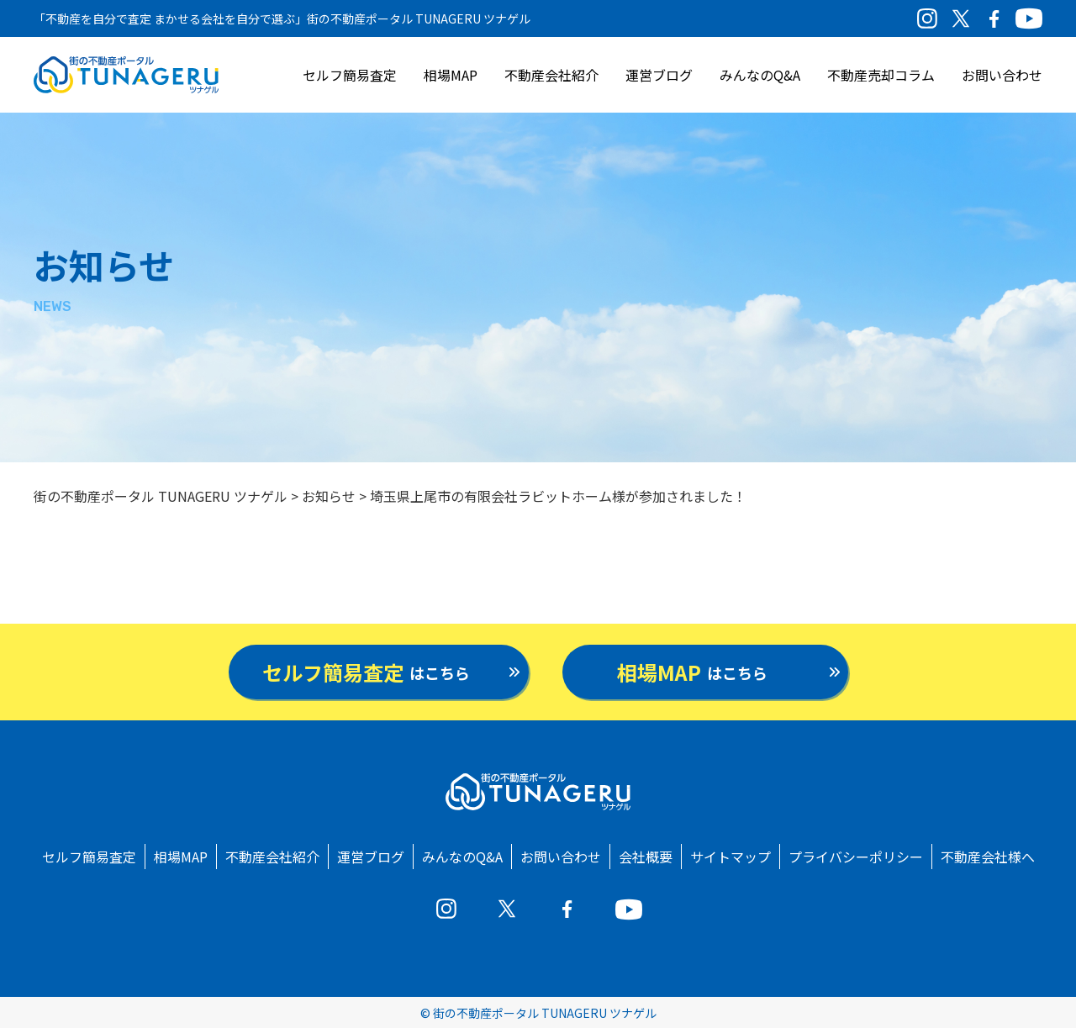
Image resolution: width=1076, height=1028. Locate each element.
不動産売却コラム (881, 75)
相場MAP (450, 75)
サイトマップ (730, 856)
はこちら (366, 672)
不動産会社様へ (988, 856)
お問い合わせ (1002, 75)
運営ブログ (659, 75)
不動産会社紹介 (551, 75)
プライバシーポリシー (856, 856)
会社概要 (645, 856)
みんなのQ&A (760, 75)
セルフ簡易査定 (350, 75)
